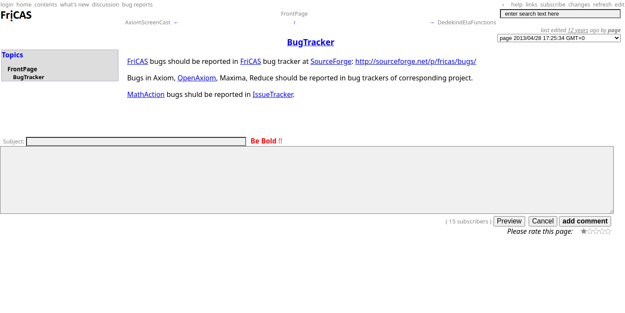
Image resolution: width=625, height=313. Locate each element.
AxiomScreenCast (148, 22)
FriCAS (137, 61)
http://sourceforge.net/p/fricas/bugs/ (416, 61)
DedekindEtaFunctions (467, 22)
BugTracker (28, 77)
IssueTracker (273, 94)
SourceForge (331, 61)
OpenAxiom (197, 78)
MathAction (146, 94)
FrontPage (294, 13)
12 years (578, 30)
